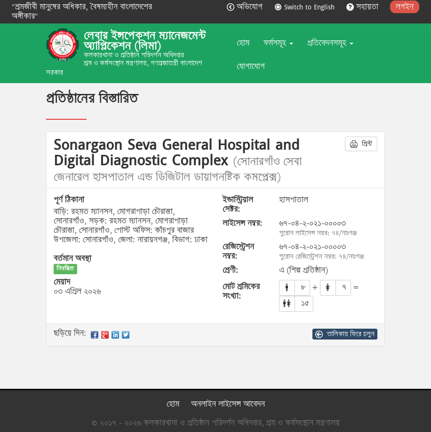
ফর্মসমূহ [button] (278, 43)
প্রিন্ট (361, 143)
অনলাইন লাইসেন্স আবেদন (228, 404)
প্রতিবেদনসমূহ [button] (330, 43)
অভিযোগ (246, 7)
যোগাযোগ (251, 66)
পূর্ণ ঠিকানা (69, 200)
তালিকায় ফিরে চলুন (345, 334)
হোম (243, 43)
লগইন (405, 7)
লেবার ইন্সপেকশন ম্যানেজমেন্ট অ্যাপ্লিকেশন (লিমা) (145, 41)
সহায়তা (363, 7)
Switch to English (305, 7)
